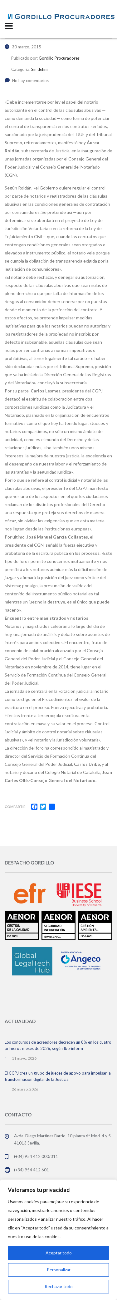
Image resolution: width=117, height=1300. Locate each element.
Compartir (15, 807)
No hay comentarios (27, 80)
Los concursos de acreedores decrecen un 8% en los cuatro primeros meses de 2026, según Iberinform (58, 1045)
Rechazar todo (59, 1286)
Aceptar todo (59, 1252)
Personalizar (59, 1269)
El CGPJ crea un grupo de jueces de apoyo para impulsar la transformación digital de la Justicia (58, 1076)
